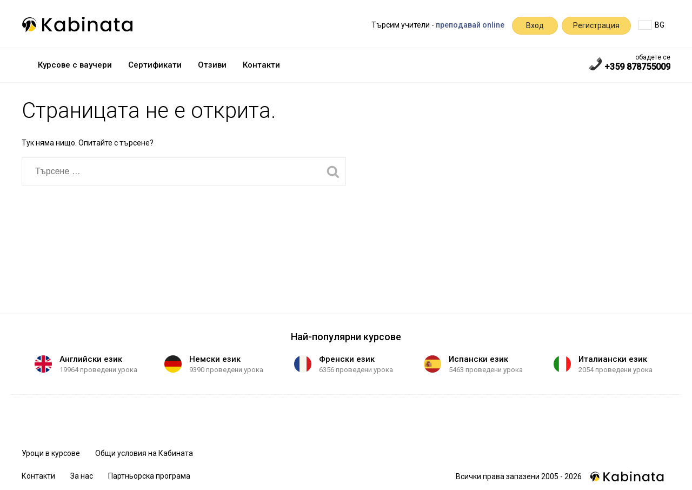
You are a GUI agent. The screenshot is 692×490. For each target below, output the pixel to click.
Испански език (478, 359)
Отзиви (212, 65)
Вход (535, 25)
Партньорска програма (149, 476)
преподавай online (470, 25)
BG (651, 25)
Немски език (215, 359)
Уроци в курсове (51, 453)
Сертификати (155, 65)
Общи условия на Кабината (144, 453)
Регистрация (596, 25)
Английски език (90, 359)
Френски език (347, 359)
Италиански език (612, 359)
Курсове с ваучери (75, 65)
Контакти (261, 65)
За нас (81, 476)
